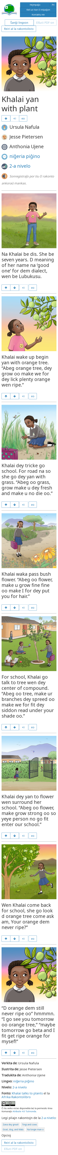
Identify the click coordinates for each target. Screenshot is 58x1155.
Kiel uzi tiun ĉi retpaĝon (38, 9)
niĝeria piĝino (24, 156)
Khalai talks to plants (27, 1093)
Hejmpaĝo (35, 4)
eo (23, 118)
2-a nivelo (19, 166)
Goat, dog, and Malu (13, 1129)
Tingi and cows (29, 1124)
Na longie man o (35, 1129)
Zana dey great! (11, 1124)
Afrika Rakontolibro (16, 1097)
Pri (53, 4)
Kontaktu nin (38, 14)
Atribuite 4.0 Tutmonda (24, 1111)
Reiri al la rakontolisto (19, 29)
